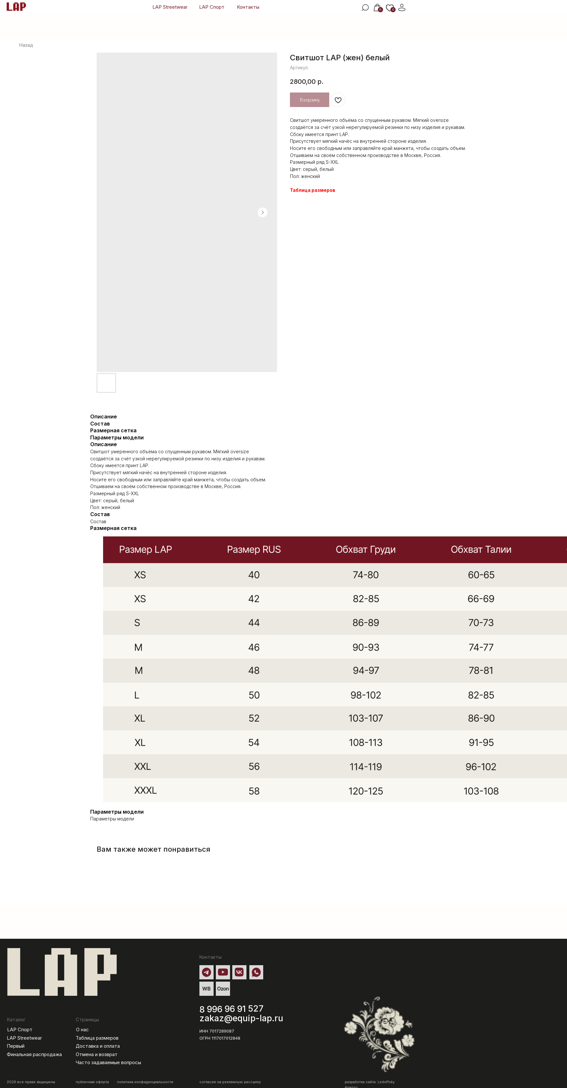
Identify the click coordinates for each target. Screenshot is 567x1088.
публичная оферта (92, 1082)
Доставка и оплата (98, 1046)
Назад (26, 45)
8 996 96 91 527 (231, 1008)
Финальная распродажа (34, 1054)
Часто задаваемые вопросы (108, 1062)
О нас (82, 1030)
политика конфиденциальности (145, 1082)
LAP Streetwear (169, 7)
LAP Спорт (212, 7)
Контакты (248, 7)
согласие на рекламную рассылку (230, 1082)
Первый (15, 1046)
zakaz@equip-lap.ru (241, 1018)
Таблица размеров (312, 190)
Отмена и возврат (97, 1054)
